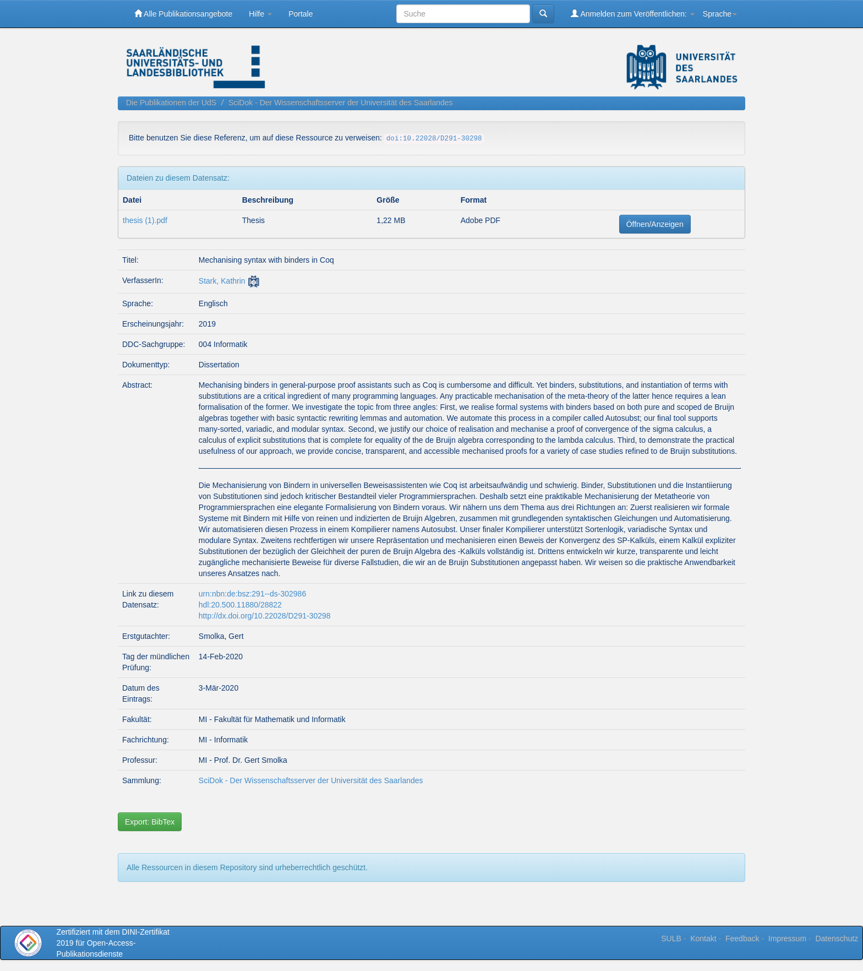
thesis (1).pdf (145, 220)
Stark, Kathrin (222, 280)
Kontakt (703, 938)
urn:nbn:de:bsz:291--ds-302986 (252, 593)
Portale (300, 13)
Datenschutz (836, 938)
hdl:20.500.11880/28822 (240, 604)
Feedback (742, 938)
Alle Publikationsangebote (183, 13)
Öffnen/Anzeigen (655, 224)
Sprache (720, 13)
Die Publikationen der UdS (171, 102)
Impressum (787, 938)
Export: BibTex (149, 821)
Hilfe (260, 13)
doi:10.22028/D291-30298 (434, 139)
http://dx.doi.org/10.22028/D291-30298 (265, 615)
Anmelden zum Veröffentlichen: (633, 13)
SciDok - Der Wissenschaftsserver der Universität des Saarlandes (340, 102)
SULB (671, 938)
